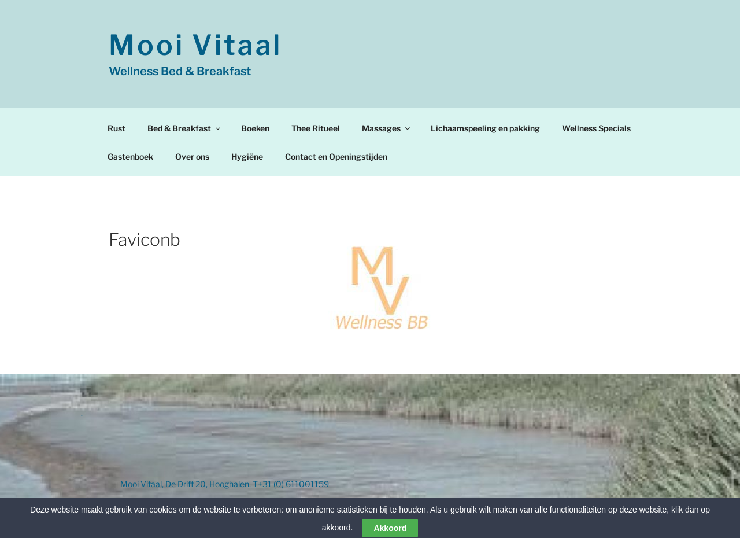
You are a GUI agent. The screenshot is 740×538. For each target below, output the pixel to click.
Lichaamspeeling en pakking (485, 128)
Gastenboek (130, 156)
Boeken (255, 128)
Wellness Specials (596, 128)
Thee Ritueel (315, 128)
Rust (116, 128)
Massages (387, 128)
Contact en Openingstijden (336, 156)
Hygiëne (247, 156)
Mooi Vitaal (195, 45)
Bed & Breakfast (184, 128)
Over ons (192, 156)
